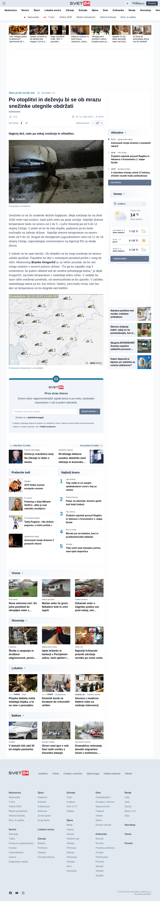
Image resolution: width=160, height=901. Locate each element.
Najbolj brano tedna (49, 647)
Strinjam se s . (29, 417)
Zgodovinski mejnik (31, 537)
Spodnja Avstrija (124, 169)
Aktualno (117, 132)
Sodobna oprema (93, 695)
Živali (24, 695)
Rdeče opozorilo (48, 600)
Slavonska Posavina (82, 742)
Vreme (16, 573)
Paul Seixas (70, 512)
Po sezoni (28, 498)
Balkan (16, 715)
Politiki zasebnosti (47, 427)
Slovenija (18, 620)
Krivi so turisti (71, 530)
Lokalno (17, 668)
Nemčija (69, 544)
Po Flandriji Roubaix (32, 518)
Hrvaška (12, 742)
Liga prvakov (71, 479)
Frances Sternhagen (32, 450)
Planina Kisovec (72, 497)
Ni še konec (13, 600)
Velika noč (79, 647)
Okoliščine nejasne (65, 450)
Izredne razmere (81, 600)
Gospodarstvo (60, 695)
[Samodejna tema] (127, 3)
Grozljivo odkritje (48, 742)
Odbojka (27, 481)
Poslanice (12, 647)
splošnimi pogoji (36, 417)
